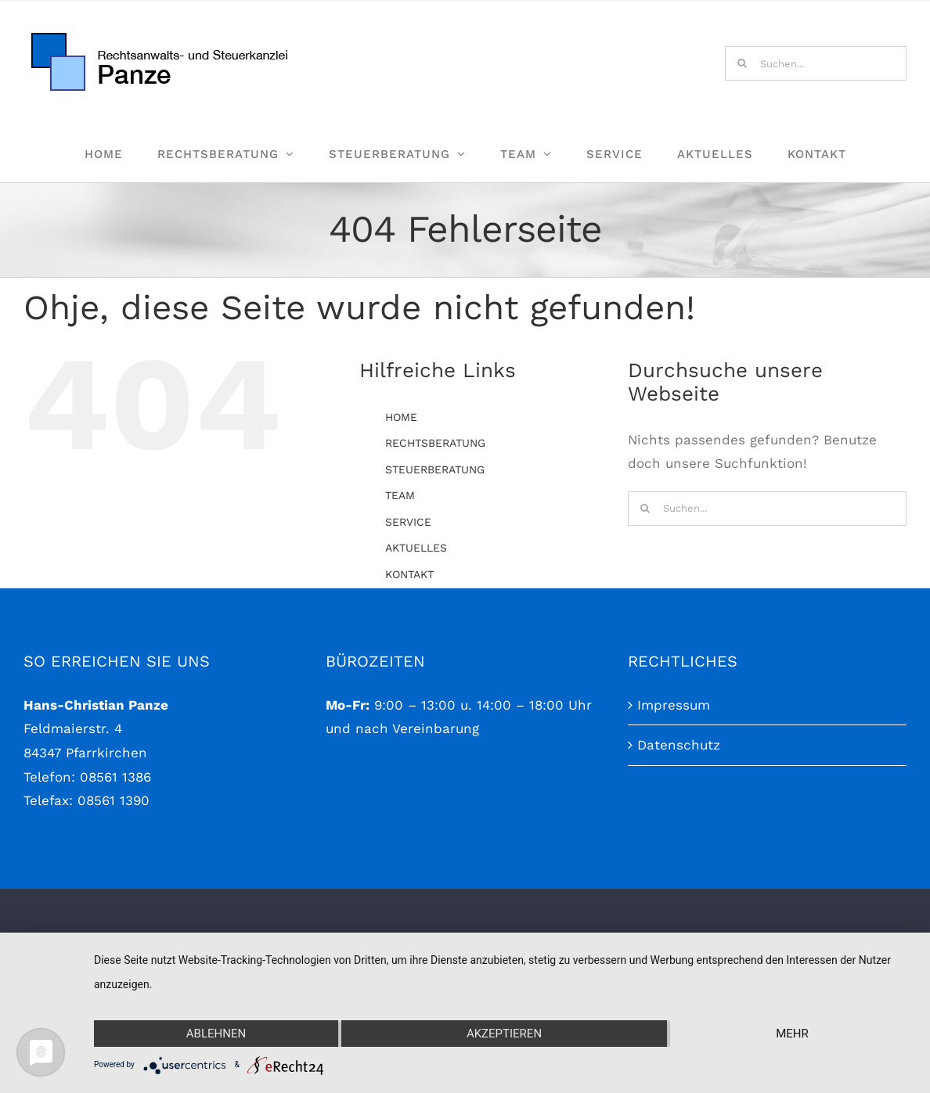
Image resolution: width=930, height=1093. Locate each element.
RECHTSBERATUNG (435, 443)
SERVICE (408, 522)
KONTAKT (409, 574)
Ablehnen (216, 1033)
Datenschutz (678, 847)
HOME (401, 417)
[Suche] (742, 63)
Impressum (673, 806)
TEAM (400, 495)
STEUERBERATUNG (435, 469)
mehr (792, 1033)
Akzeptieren (504, 1033)
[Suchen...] (816, 63)
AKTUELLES (416, 547)
